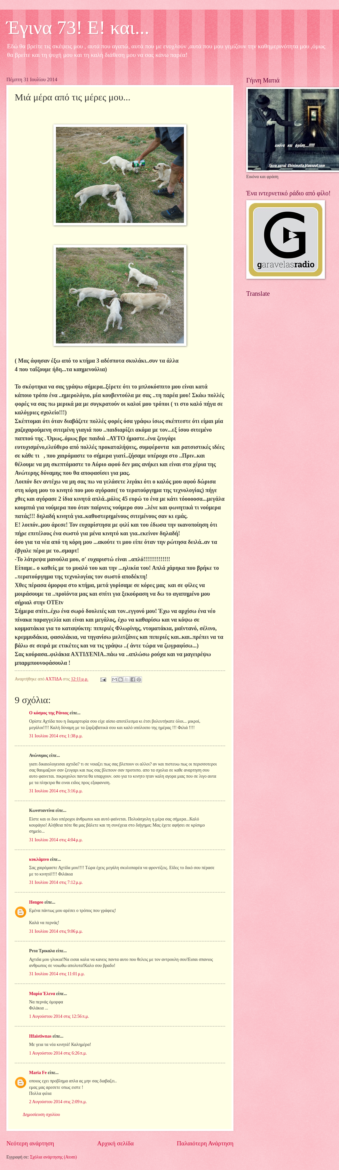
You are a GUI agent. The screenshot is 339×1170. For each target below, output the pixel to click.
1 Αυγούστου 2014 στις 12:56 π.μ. (59, 1016)
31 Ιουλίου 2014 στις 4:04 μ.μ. (56, 839)
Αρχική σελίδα (115, 1143)
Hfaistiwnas (40, 1036)
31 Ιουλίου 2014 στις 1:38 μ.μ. (56, 736)
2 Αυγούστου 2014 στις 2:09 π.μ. (58, 1101)
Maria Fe (38, 1072)
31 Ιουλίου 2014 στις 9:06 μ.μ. (56, 931)
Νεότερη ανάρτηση (30, 1143)
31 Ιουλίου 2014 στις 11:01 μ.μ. (57, 973)
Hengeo (36, 902)
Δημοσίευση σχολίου (41, 1114)
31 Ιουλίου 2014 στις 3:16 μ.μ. (56, 791)
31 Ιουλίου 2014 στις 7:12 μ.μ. (56, 882)
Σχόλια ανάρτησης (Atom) (53, 1157)
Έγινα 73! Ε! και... (77, 27)
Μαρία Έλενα (42, 993)
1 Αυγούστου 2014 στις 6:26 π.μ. (58, 1053)
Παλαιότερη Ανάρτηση (205, 1143)
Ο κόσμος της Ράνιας (48, 713)
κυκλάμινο (39, 859)
